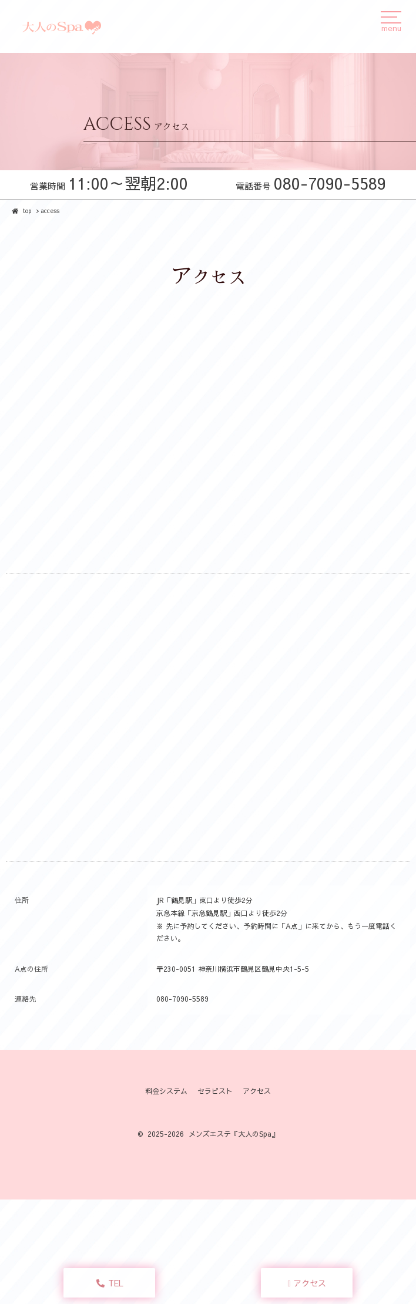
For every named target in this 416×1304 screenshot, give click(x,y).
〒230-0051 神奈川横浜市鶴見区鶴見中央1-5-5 (232, 968)
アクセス (307, 1283)
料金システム (166, 1091)
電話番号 (311, 186)
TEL (109, 1283)
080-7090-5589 (182, 998)
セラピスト (215, 1091)
